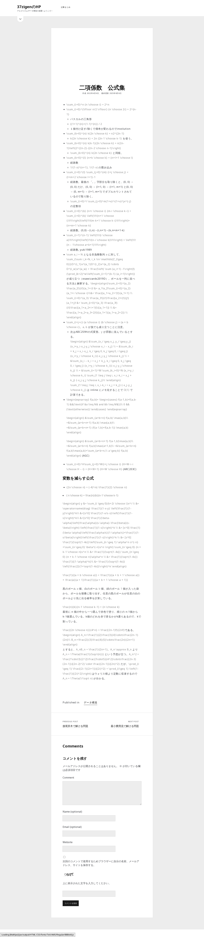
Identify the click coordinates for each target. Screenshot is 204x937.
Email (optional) (72, 827)
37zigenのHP (29, 6)
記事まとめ (65, 7)
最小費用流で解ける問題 (125, 726)
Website (68, 842)
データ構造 (90, 702)
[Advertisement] (102, 59)
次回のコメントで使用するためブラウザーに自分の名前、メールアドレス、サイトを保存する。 (101, 863)
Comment (68, 777)
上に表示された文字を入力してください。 (87, 883)
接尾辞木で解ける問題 (75, 726)
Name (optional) (72, 811)
